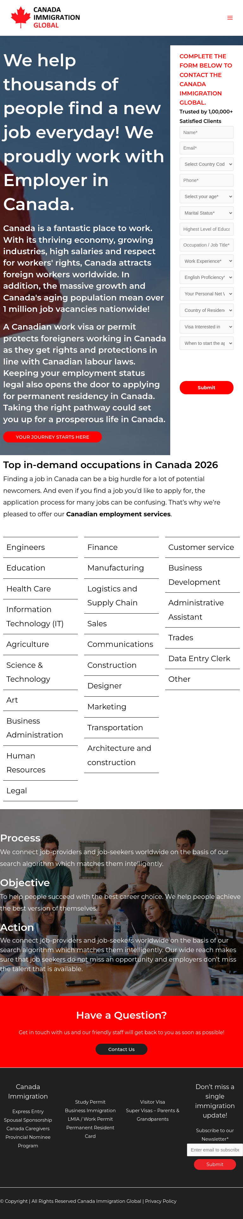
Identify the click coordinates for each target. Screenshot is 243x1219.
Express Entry (28, 1111)
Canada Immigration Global (109, 1201)
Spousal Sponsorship (28, 1120)
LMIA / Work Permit (90, 1119)
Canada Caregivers (27, 1129)
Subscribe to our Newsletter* (215, 1140)
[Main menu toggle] (230, 17)
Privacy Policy (160, 1201)
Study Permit (90, 1102)
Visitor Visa (152, 1102)
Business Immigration (90, 1110)
